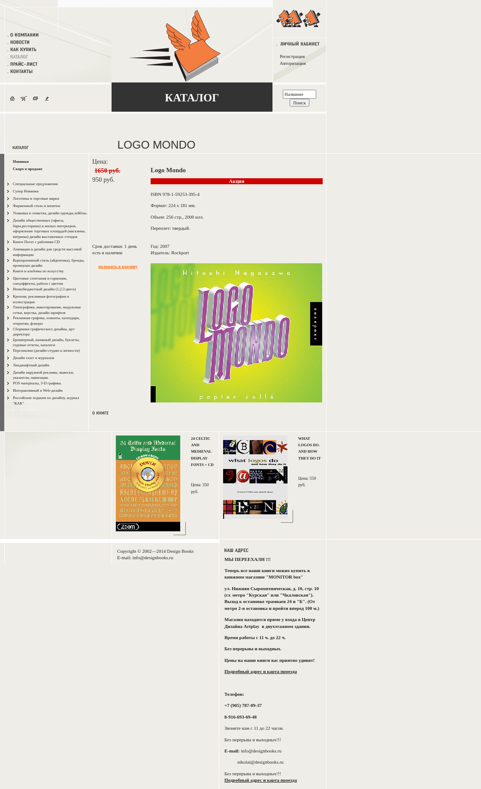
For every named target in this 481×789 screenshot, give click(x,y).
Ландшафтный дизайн (31, 365)
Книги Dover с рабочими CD (36, 242)
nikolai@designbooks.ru (260, 762)
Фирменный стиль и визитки (36, 206)
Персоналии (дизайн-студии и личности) (46, 350)
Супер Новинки (26, 191)
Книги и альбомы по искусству (38, 271)
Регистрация (292, 56)
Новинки (21, 161)
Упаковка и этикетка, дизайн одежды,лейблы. (50, 213)
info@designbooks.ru (153, 557)
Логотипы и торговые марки (36, 198)
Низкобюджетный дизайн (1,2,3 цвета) (44, 289)
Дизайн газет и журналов (33, 358)
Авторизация (293, 63)
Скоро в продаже (27, 169)
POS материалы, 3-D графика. (37, 383)
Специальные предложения (35, 184)
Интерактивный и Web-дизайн (38, 390)
